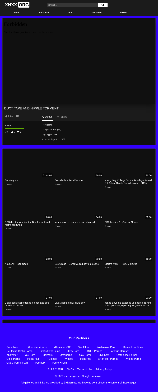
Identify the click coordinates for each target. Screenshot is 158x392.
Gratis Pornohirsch (17, 362)
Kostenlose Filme (133, 347)
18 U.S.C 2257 (54, 369)
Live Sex (104, 355)
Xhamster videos (36, 347)
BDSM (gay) (56, 130)
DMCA (70, 369)
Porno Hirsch (59, 362)
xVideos (68, 358)
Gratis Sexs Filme (50, 351)
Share (62, 116)
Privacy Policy (104, 369)
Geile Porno (13, 358)
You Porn (30, 355)
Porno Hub (33, 358)
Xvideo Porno (133, 358)
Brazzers (47, 355)
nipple (49, 134)
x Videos (52, 358)
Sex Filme (83, 347)
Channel (124, 13)
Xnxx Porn (73, 351)
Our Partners (79, 338)
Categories (43, 13)
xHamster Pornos (108, 358)
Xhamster (11, 355)
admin (49, 125)
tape (55, 134)
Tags (70, 13)
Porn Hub (85, 358)
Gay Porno (85, 355)
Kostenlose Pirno (106, 347)
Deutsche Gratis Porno (19, 351)
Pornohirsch (13, 347)
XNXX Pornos (94, 351)
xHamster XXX (62, 347)
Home (16, 13)
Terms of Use (84, 369)
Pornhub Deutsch (120, 351)
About (47, 116)
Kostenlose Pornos (126, 355)
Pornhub (40, 362)
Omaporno (66, 355)
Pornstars (96, 13)
